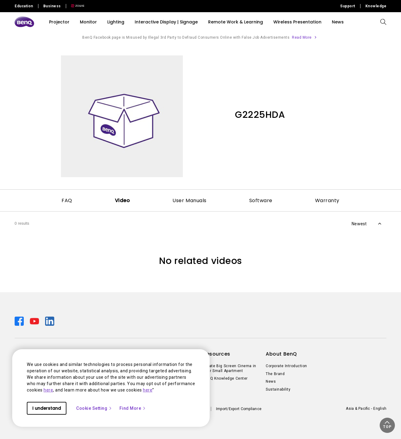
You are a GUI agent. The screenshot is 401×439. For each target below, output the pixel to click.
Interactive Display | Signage (166, 22)
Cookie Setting (94, 408)
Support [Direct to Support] (347, 6)
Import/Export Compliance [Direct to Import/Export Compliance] (238, 409)
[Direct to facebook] (20, 320)
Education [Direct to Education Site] (24, 6)
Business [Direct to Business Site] (52, 6)
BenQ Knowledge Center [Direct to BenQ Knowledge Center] (225, 378)
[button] (387, 425)
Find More (132, 408)
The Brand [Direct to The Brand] (275, 374)
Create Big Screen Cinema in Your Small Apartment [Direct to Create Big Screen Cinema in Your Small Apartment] (229, 368)
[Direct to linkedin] (49, 320)
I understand (46, 408)
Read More (302, 37)
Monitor (88, 22)
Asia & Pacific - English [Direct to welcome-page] (366, 408)
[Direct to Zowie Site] (75, 6)
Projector (59, 22)
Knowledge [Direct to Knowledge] (376, 6)
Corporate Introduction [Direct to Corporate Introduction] (286, 366)
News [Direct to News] (271, 381)
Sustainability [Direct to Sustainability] (278, 389)
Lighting (115, 22)
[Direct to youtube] (35, 320)
